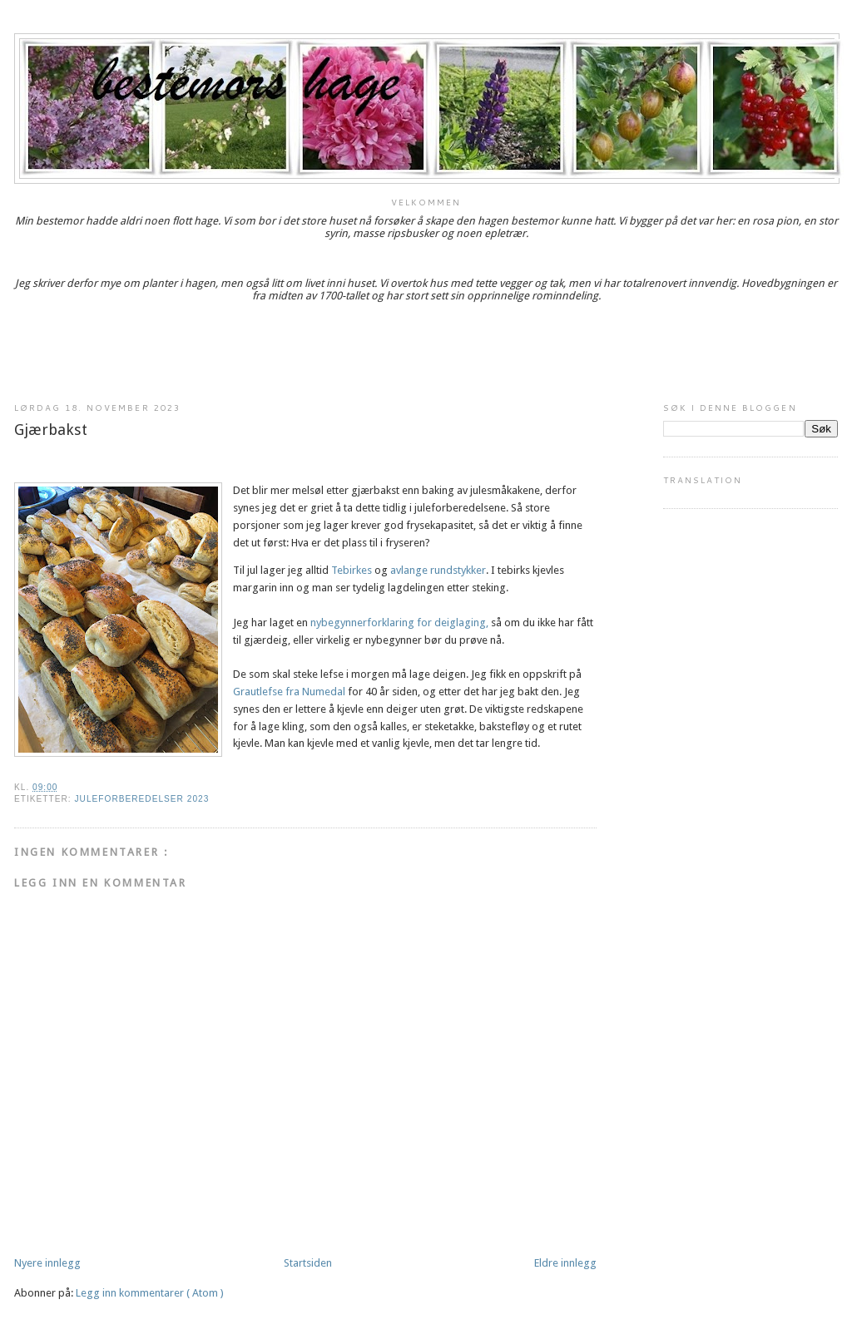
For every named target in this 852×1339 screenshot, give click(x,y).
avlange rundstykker (438, 570)
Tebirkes (351, 570)
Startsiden (308, 1263)
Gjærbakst (50, 429)
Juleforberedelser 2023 (141, 798)
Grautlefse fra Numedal (290, 691)
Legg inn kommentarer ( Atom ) (150, 1293)
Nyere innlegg (47, 1263)
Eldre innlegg (565, 1263)
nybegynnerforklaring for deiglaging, (399, 622)
